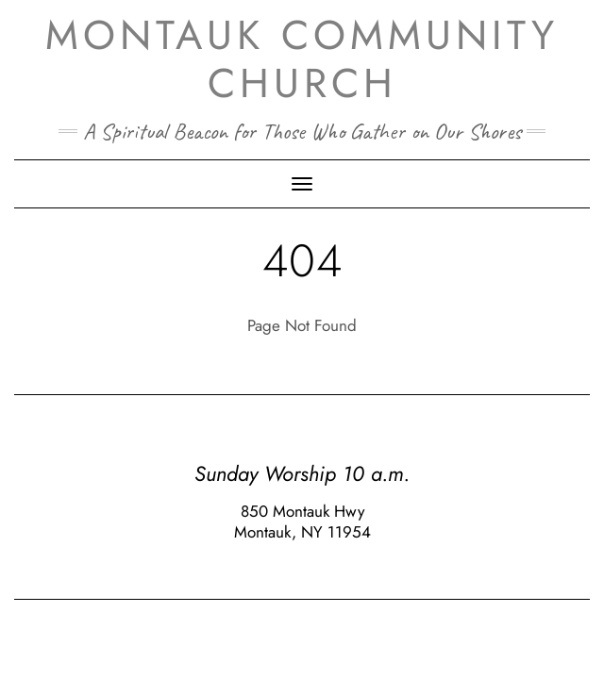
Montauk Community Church (302, 59)
